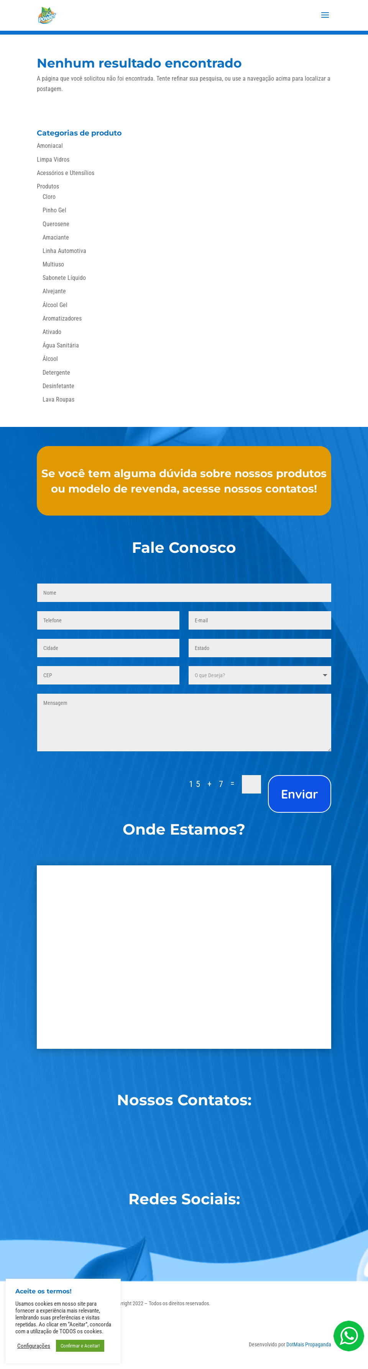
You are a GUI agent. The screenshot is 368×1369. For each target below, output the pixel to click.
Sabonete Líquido (64, 277)
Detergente (56, 372)
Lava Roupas (58, 399)
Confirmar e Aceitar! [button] (80, 1346)
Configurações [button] (33, 1346)
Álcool (50, 358)
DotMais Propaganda (308, 1344)
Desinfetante (58, 386)
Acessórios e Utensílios (65, 173)
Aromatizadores (62, 318)
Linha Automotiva (64, 251)
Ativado (52, 332)
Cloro (49, 196)
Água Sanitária (61, 345)
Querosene (56, 224)
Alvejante (54, 291)
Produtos (48, 186)
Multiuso (53, 264)
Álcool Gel (55, 305)
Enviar (299, 794)
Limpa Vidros (53, 159)
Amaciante (56, 237)
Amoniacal (50, 145)
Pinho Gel (54, 210)
